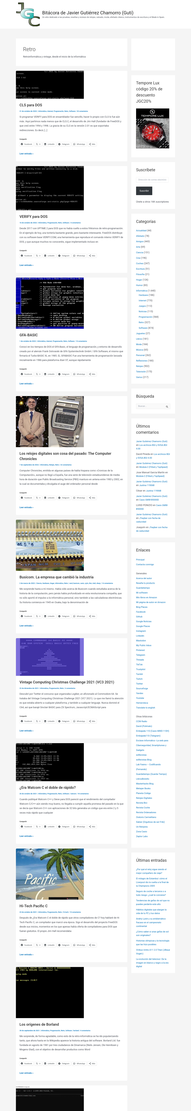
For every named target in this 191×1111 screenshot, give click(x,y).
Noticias (143, 310)
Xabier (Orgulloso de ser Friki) (152, 826)
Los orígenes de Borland (41, 1023)
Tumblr (140, 673)
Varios (139, 374)
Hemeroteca (142, 702)
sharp (103, 583)
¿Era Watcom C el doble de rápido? (50, 787)
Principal (140, 559)
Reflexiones (142, 358)
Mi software (142, 592)
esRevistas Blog (144, 764)
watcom (76, 793)
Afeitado (140, 235)
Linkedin (140, 635)
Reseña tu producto (146, 582)
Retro (69, 111)
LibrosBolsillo (143, 783)
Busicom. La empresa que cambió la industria (60, 576)
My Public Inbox (144, 644)
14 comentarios (113, 583)
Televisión (141, 369)
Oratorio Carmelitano (147, 821)
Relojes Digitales (145, 802)
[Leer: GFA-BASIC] (50, 302)
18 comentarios (87, 793)
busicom (79, 583)
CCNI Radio (142, 721)
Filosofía (140, 273)
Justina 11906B (154, 485)
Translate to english (146, 707)
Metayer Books (144, 792)
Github (139, 616)
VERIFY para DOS (34, 216)
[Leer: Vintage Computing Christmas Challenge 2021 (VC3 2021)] (50, 656)
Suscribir (144, 190)
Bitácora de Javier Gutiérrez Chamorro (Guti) (87, 13)
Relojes (53, 464)
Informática (42, 111)
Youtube (140, 697)
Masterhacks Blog (145, 788)
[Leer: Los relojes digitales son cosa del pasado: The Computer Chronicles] (50, 421)
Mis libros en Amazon (147, 597)
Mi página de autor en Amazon (152, 601)
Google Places (143, 625)
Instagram (141, 630)
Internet (51, 111)
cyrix (90, 583)
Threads (140, 659)
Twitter (140, 683)
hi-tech (68, 911)
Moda (139, 342)
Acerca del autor (144, 577)
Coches (140, 262)
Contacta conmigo (146, 564)
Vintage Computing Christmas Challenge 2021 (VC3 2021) (71, 681)
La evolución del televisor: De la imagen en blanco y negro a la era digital (152, 965)
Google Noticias (144, 621)
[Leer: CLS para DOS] (50, 84)
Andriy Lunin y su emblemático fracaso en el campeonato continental (152, 926)
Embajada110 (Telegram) (149, 740)
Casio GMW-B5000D (156, 500)
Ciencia (39, 583)
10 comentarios (85, 341)
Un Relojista (142, 831)
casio (86, 583)
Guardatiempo (143, 587)
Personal (141, 353)
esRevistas (142, 759)
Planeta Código (144, 797)
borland (79, 1030)
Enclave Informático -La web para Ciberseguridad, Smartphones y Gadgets (151, 750)
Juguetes (141, 331)
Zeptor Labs (142, 840)
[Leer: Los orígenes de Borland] (50, 991)
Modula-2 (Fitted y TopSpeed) (151, 476)
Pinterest (141, 649)
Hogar (53, 583)
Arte (138, 246)
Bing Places (142, 606)
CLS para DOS (31, 105)
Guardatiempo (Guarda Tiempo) (153, 778)
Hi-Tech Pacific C (34, 905)
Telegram (141, 654)
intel (98, 583)
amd (74, 583)
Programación (60, 111)
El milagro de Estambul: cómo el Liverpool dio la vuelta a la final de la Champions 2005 (153, 886)
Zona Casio (142, 836)
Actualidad (141, 230)
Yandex (140, 692)
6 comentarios (73, 688)
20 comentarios (86, 111)
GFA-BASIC (29, 334)
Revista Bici (142, 807)
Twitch (139, 678)
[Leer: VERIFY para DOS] (50, 187)
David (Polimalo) (145, 725)
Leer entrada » (27, 153)
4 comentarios (78, 223)
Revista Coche (143, 812)
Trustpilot (141, 668)
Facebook (141, 611)
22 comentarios (68, 464)
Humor (139, 284)
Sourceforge (142, 688)
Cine (138, 257)
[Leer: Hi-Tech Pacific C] (50, 873)
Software (75, 111)
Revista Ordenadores (147, 816)
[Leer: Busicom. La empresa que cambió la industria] (50, 544)
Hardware (46, 583)
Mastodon (141, 640)
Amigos (140, 241)
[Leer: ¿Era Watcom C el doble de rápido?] (50, 761)
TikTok (139, 664)
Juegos (143, 304)
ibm (94, 583)
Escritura (141, 268)
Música (140, 348)
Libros (139, 337)
